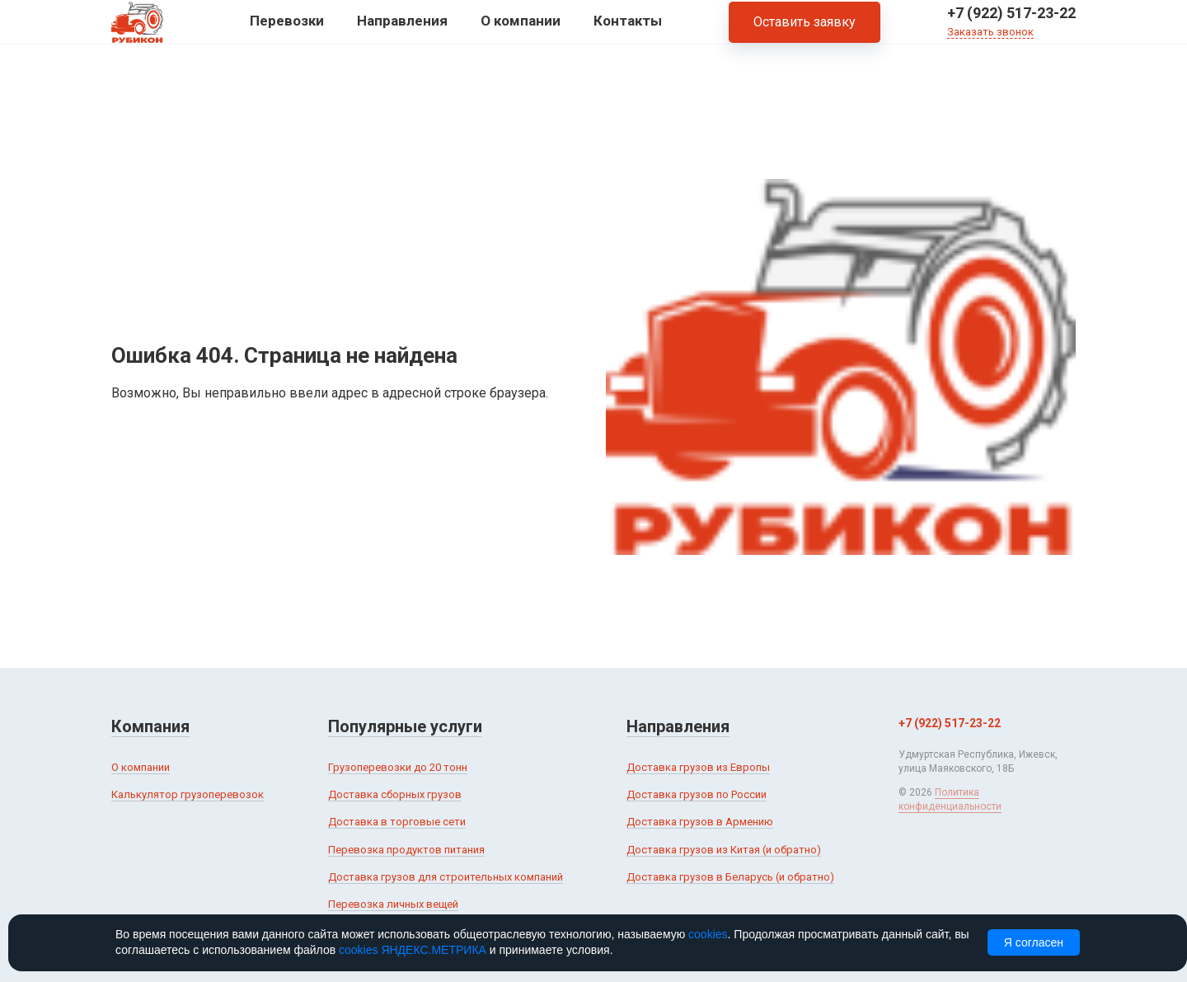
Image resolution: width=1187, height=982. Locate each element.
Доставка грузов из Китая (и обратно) (723, 849)
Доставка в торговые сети (397, 821)
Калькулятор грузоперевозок (187, 794)
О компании (521, 32)
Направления (402, 32)
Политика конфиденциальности (950, 799)
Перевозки (287, 32)
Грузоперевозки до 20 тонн (397, 767)
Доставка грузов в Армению (699, 821)
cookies (707, 934)
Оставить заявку (804, 32)
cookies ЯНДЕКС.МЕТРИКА (412, 949)
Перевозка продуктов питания (406, 849)
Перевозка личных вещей (393, 904)
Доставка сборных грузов (395, 794)
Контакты (628, 32)
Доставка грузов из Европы (698, 767)
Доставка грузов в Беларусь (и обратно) (730, 877)
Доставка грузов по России (696, 794)
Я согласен (1033, 942)
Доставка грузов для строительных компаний (445, 877)
